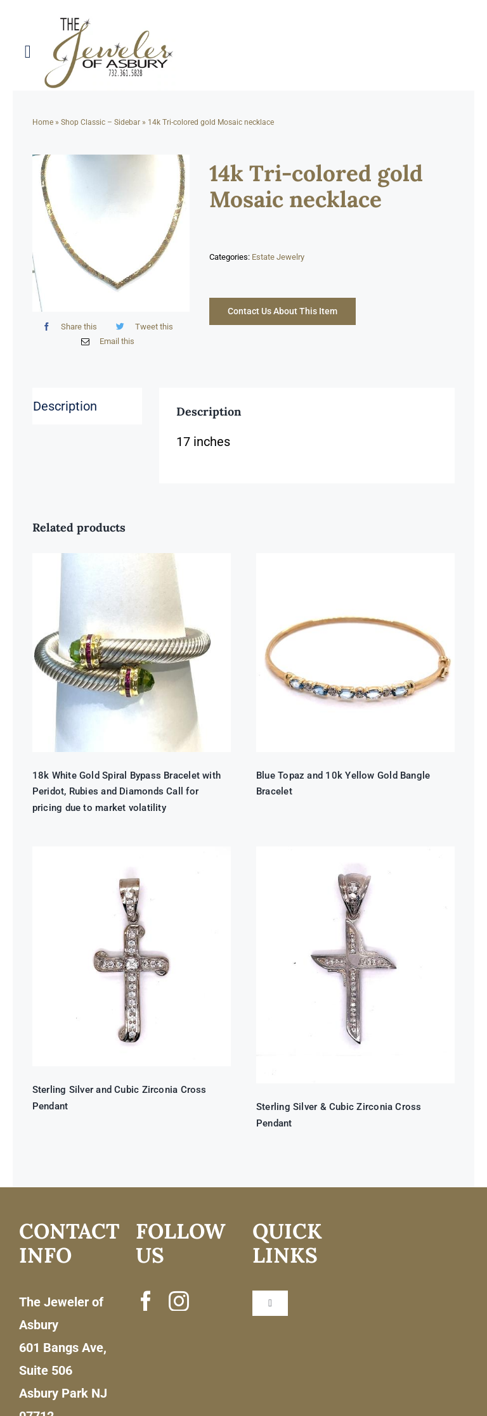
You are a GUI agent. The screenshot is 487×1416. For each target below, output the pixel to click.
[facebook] (146, 1301)
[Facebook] (67, 326)
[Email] (105, 341)
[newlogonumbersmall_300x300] (109, 19)
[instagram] (179, 1301)
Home (42, 122)
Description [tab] (65, 406)
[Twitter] (141, 326)
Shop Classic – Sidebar (100, 122)
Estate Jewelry (278, 257)
